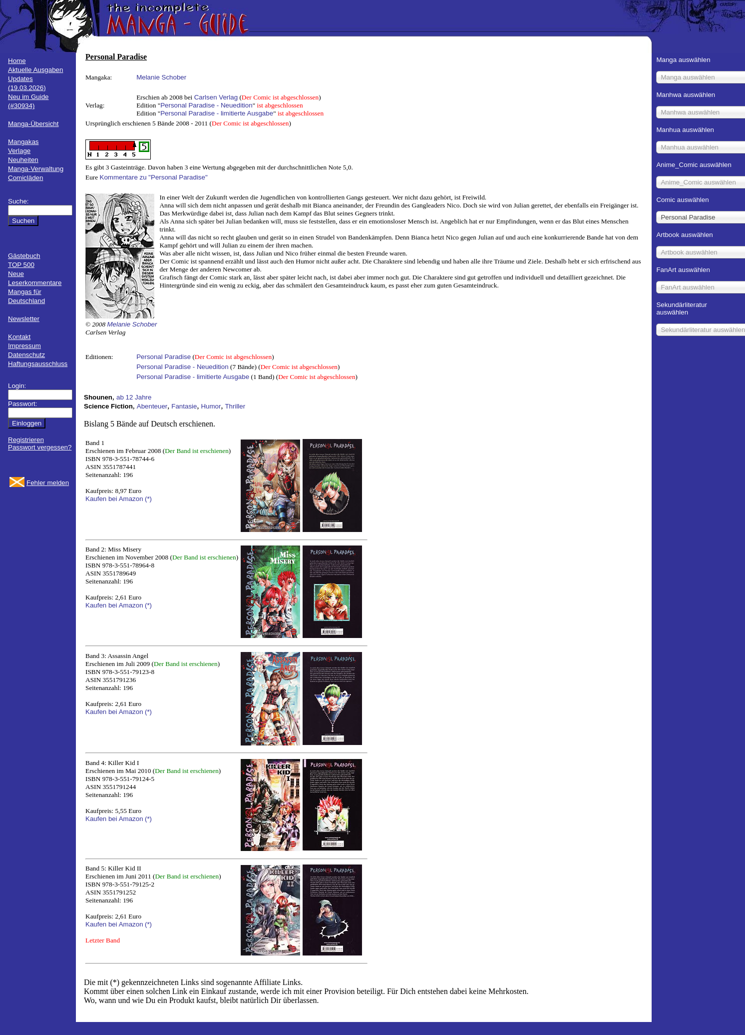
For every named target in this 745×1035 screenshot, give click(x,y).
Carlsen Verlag (216, 97)
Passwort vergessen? (39, 447)
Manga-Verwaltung (35, 168)
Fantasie (184, 406)
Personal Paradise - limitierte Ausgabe (216, 113)
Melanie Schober (161, 77)
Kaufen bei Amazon (114, 498)
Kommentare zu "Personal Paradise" (154, 177)
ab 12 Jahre (133, 397)
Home (17, 60)
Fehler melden (47, 482)
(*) (148, 498)
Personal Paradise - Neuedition (206, 105)
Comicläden (25, 178)
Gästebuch (24, 256)
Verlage (19, 150)
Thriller (235, 406)
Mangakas (23, 142)
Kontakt (19, 336)
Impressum (24, 346)
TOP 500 (21, 264)
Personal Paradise (163, 356)
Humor (211, 406)
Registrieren (26, 440)
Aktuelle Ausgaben (35, 70)
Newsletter (23, 318)
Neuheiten (23, 160)
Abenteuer (152, 406)
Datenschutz (26, 354)
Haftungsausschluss (37, 364)
